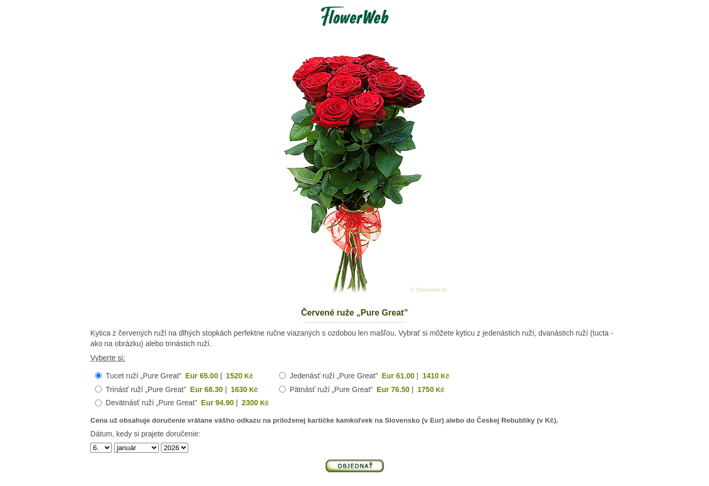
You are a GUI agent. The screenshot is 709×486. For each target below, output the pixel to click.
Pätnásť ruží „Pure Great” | (367, 389)
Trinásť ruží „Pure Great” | (181, 389)
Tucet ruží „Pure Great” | (179, 375)
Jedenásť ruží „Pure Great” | (369, 375)
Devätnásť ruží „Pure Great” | (187, 402)
